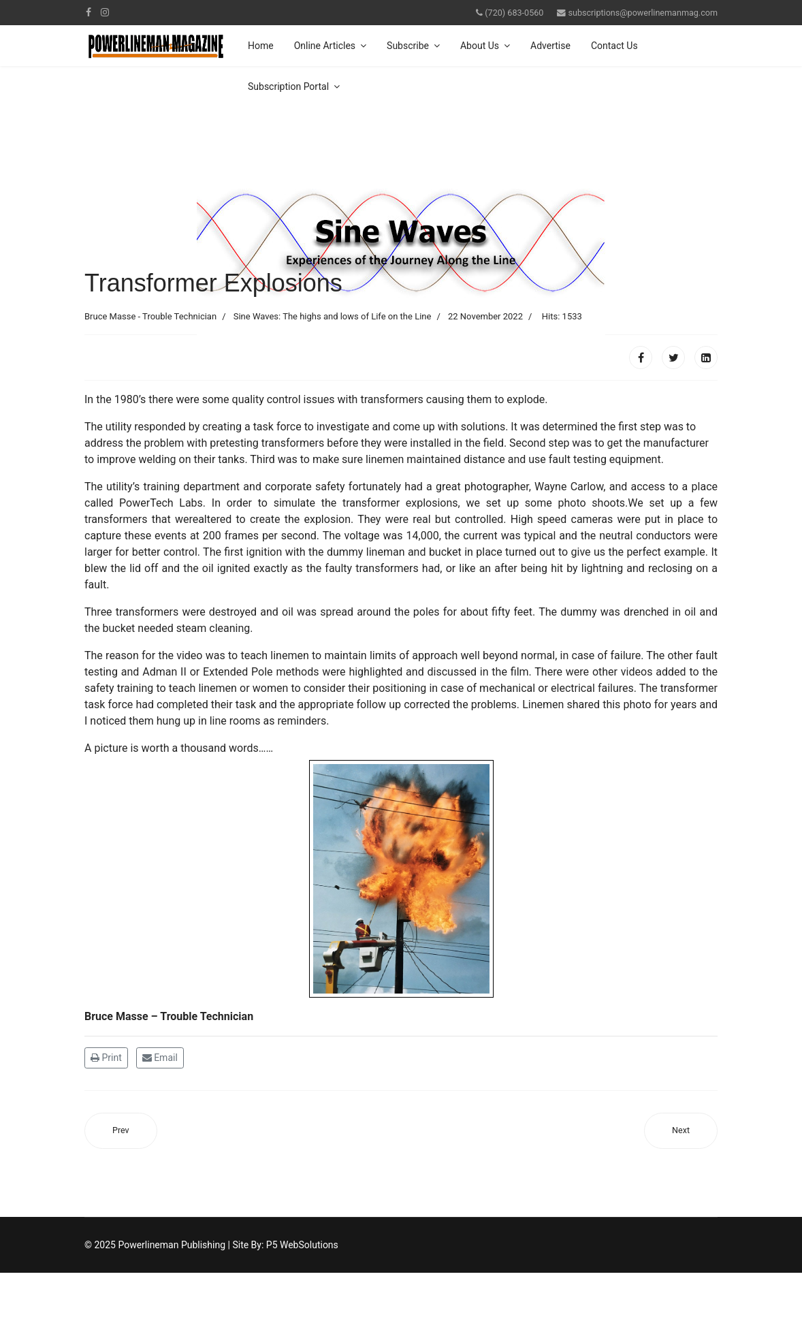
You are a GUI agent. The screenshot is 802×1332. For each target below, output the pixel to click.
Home (261, 45)
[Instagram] (105, 12)
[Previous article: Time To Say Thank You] (120, 1131)
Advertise (550, 45)
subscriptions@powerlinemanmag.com (643, 12)
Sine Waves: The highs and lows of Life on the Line (333, 316)
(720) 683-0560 (514, 12)
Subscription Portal (288, 86)
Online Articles (324, 45)
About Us (479, 45)
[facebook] (88, 12)
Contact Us (614, 45)
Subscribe (408, 45)
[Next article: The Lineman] (681, 1131)
